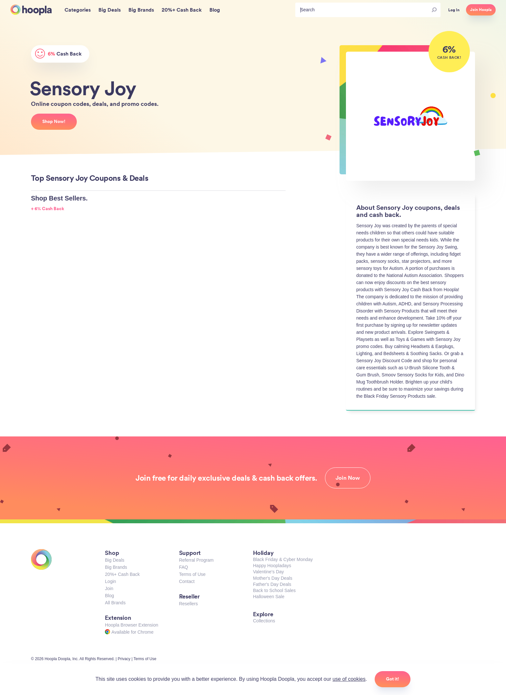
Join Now (348, 477)
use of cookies (348, 679)
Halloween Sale (268, 596)
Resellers (188, 603)
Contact (187, 581)
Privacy (124, 659)
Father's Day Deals (272, 584)
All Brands (115, 602)
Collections (264, 620)
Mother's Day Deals (272, 578)
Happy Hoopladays (272, 565)
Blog (109, 595)
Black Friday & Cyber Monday (283, 559)
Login (110, 581)
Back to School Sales (274, 590)
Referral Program (196, 560)
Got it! (392, 679)
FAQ (183, 567)
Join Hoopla (480, 10)
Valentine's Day (268, 571)
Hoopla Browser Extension (131, 625)
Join (109, 588)
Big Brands (116, 567)
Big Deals (114, 560)
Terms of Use (192, 574)
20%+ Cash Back (122, 574)
